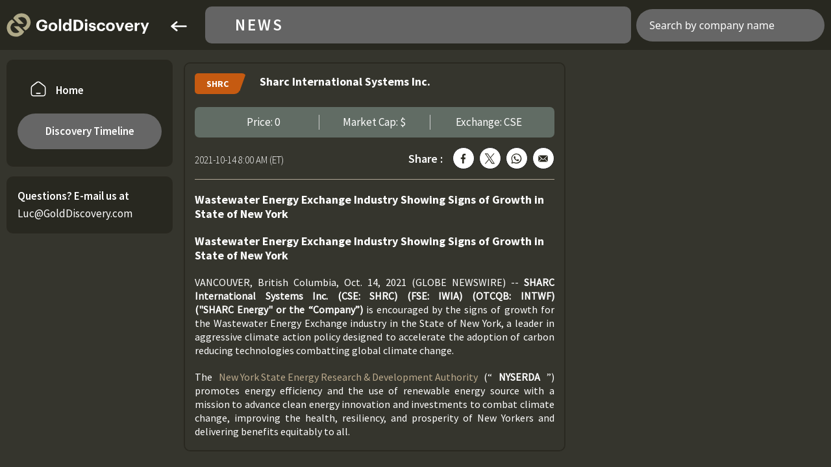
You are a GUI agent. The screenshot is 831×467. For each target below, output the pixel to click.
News (259, 25)
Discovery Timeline (89, 131)
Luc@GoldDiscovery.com (75, 213)
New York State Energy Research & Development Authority (348, 376)
